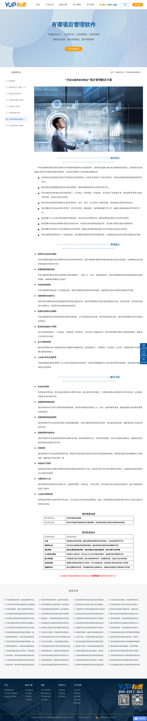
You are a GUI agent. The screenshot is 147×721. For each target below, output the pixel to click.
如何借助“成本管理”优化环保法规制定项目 (91, 604)
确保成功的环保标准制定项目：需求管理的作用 (128, 637)
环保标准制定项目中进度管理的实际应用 (125, 655)
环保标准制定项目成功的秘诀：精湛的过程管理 (93, 651)
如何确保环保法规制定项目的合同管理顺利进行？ (59, 623)
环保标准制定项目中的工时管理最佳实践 (55, 637)
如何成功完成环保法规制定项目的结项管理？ (92, 623)
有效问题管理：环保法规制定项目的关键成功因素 (128, 628)
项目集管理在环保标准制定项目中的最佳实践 (127, 651)
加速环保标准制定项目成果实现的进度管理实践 (93, 655)
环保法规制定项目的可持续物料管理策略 (125, 641)
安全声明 (77, 700)
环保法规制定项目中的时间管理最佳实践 (55, 646)
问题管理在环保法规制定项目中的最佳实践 (91, 628)
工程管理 (28, 700)
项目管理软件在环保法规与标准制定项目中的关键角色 (95, 600)
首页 (38, 5)
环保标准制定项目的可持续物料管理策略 (125, 632)
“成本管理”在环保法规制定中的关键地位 (20, 604)
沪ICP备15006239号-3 (84, 717)
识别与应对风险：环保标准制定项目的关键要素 (58, 632)
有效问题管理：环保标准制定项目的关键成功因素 (128, 618)
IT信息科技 (29, 690)
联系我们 (77, 693)
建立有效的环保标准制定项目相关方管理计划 (127, 614)
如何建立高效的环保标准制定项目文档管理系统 (23, 618)
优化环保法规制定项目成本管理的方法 (55, 665)
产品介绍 (49, 5)
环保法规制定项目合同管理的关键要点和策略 (22, 623)
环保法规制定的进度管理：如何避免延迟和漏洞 (58, 609)
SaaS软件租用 (46, 696)
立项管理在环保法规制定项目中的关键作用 (21, 660)
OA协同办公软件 (10, 696)
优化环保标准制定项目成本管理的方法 (55, 655)
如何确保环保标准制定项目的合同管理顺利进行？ (24, 614)
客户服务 (44, 700)
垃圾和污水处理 (14, 106)
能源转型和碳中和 (15, 94)
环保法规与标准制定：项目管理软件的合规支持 (128, 600)
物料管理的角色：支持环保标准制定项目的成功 (23, 637)
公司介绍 (77, 690)
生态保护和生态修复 (16, 125)
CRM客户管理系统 (10, 693)
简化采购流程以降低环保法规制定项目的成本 (92, 641)
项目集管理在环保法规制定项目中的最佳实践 (127, 660)
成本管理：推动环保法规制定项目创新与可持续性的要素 (26, 665)
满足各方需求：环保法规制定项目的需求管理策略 (93, 646)
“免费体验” (95, 576)
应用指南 (62, 693)
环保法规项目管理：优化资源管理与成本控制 (22, 600)
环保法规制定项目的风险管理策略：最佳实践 (22, 641)
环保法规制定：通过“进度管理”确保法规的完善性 (24, 609)
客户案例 (77, 5)
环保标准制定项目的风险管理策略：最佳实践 (22, 632)
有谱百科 (62, 690)
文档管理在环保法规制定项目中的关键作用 (21, 628)
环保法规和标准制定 (16, 119)
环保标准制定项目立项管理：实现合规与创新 (22, 651)
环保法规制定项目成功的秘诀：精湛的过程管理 (93, 660)
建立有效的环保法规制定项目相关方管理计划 (127, 623)
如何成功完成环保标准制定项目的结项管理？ (92, 614)
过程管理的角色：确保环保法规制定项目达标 (57, 660)
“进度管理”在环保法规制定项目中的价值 (90, 609)
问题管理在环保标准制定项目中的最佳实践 (91, 618)
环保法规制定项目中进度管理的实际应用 (125, 665)
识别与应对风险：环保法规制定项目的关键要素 (58, 641)
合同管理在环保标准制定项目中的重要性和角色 (58, 614)
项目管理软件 (9, 690)
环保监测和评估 (14, 113)
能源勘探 (12, 81)
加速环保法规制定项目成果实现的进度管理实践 (93, 665)
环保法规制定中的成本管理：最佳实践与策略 (57, 604)
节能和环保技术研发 (16, 100)
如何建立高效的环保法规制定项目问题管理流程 (58, 628)
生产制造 (28, 693)
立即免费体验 (73, 49)
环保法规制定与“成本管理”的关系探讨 (124, 604)
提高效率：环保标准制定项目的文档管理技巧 (57, 618)
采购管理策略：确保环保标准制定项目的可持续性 (93, 632)
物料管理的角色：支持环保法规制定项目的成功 (23, 646)
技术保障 (77, 696)
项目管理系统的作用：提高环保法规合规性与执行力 (59, 600)
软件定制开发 (46, 693)
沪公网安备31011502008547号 (106, 717)
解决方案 (63, 5)
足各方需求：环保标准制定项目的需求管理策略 (93, 637)
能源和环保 (120, 72)
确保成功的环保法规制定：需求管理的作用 (126, 646)
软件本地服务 (46, 690)
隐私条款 (77, 703)
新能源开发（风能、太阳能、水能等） (18, 87)
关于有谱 (90, 5)
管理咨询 (28, 696)
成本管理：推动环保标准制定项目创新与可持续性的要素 (26, 655)
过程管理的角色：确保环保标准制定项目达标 (57, 651)
